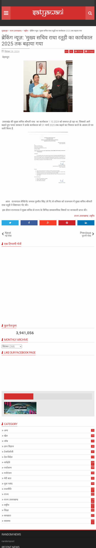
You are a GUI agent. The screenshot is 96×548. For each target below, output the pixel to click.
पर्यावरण (8, 467)
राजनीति (7, 489)
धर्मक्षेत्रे (7, 462)
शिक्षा (6, 510)
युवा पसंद (8, 483)
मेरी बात (7, 478)
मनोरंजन (7, 473)
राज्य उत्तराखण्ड (81, 215)
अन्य (6, 430)
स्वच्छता (7, 515)
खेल (6, 435)
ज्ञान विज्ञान (9, 446)
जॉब (6, 441)
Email (89, 51)
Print (79, 51)
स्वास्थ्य (7, 520)
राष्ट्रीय (91, 215)
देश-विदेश (8, 457)
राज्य (6, 494)
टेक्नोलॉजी (8, 451)
